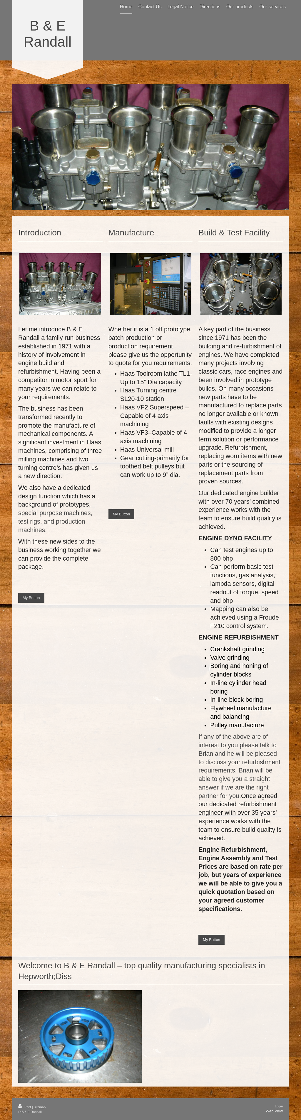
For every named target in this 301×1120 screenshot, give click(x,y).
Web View (274, 1111)
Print (25, 1107)
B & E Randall (48, 34)
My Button (31, 598)
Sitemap (40, 1107)
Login (279, 1106)
